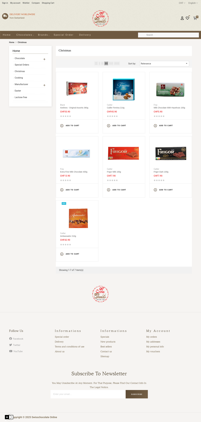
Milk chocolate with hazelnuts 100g (169, 108)
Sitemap (104, 356)
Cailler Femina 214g (115, 108)
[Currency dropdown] (182, 3)
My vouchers (153, 351)
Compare (36, 3)
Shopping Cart (48, 3)
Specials (104, 336)
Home (16, 50)
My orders (151, 336)
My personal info (155, 346)
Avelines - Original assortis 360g (74, 108)
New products (107, 341)
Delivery (59, 341)
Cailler (109, 105)
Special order (62, 336)
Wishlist (26, 3)
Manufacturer (21, 84)
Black (62, 105)
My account (15, 3)
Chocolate (20, 58)
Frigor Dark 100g (161, 172)
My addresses (153, 341)
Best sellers (106, 346)
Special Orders (22, 64)
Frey (155, 105)
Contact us (106, 351)
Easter (18, 90)
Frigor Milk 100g (114, 172)
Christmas (20, 71)
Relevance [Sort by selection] (164, 63)
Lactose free (21, 97)
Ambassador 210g (68, 236)
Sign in (5, 3)
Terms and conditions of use (69, 346)
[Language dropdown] (193, 3)
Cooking (19, 77)
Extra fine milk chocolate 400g (73, 172)
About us (59, 351)
